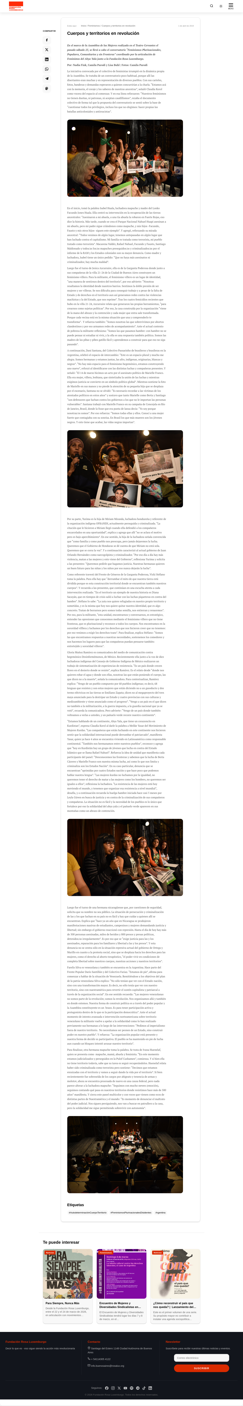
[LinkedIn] (150, 1388)
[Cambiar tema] (220, 6)
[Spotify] (131, 1388)
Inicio (83, 25)
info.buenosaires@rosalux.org (107, 1366)
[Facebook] (106, 1388)
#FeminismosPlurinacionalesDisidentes (131, 1212)
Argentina (160, 1212)
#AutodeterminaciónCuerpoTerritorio (87, 1212)
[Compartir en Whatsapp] (47, 69)
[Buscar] (212, 6)
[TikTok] (144, 1388)
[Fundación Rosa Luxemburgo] (16, 6)
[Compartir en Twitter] (47, 49)
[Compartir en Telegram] (47, 78)
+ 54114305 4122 (100, 1359)
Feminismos (94, 25)
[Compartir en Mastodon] (47, 88)
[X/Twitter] (119, 1388)
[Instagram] (113, 1388)
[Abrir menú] (231, 6)
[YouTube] (125, 1388)
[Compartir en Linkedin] (47, 59)
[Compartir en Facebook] (47, 40)
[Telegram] (138, 1388)
